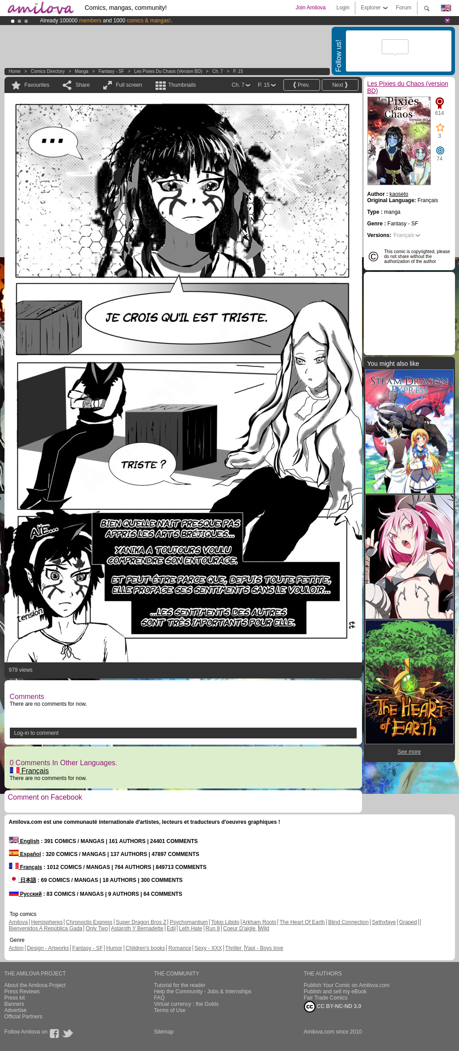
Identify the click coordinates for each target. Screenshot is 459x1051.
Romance (179, 948)
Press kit (14, 998)
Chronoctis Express (89, 922)
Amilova (18, 922)
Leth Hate (190, 928)
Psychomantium (189, 922)
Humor (114, 948)
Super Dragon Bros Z (141, 922)
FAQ (159, 998)
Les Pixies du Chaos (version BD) (168, 71)
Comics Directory (48, 71)
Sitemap (164, 1032)
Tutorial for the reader (180, 985)
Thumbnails (182, 85)
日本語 (22, 880)
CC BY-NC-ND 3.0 (333, 1007)
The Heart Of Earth (301, 922)
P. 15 (238, 71)
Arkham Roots (259, 922)
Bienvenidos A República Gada (46, 928)
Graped (408, 922)
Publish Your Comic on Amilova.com (347, 985)
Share (83, 85)
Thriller (234, 948)
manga (81, 71)
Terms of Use (170, 1010)
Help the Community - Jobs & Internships (203, 991)
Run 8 (213, 928)
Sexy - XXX (208, 948)
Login (343, 7)
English (24, 841)
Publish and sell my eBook (335, 991)
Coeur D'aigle (240, 928)
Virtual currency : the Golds (186, 1004)
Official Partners (23, 1016)
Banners (14, 1004)
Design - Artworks (48, 948)
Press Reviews (22, 991)
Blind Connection (348, 922)
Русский (25, 894)
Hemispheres (47, 922)
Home (15, 71)
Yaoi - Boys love (264, 948)
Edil (171, 928)
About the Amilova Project (35, 985)
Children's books (145, 948)
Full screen (129, 85)
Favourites (37, 85)
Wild (264, 928)
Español (25, 854)
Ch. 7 (217, 71)
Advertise (15, 1010)
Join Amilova (310, 7)
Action (16, 948)
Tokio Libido (225, 922)
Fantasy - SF (111, 71)
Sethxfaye (384, 922)
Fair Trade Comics (326, 998)
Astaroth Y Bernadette (137, 928)
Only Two (97, 928)
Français (29, 771)
